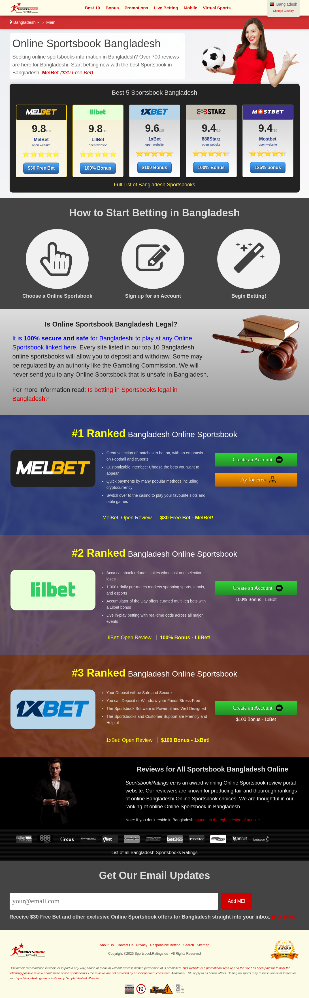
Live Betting (166, 7)
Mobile (190, 7)
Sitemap (203, 945)
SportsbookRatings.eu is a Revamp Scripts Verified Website (57, 978)
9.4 (209, 128)
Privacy (141, 945)
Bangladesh (25, 22)
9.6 (152, 128)
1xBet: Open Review (129, 743)
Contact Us (124, 945)
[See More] (285, 917)
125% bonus (268, 167)
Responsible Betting (165, 945)
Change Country (283, 10)
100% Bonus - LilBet (258, 599)
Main (51, 22)
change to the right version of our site (229, 818)
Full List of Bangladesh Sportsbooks (154, 184)
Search (188, 945)
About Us (107, 945)
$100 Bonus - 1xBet (259, 718)
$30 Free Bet (41, 168)
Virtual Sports (217, 7)
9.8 (39, 129)
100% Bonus (97, 168)
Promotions (136, 7)
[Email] (114, 901)
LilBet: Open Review (128, 640)
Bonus (112, 7)
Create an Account (255, 460)
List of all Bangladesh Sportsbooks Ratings (154, 852)
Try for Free (255, 479)
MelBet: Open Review (127, 520)
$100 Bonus (154, 167)
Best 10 (92, 7)
